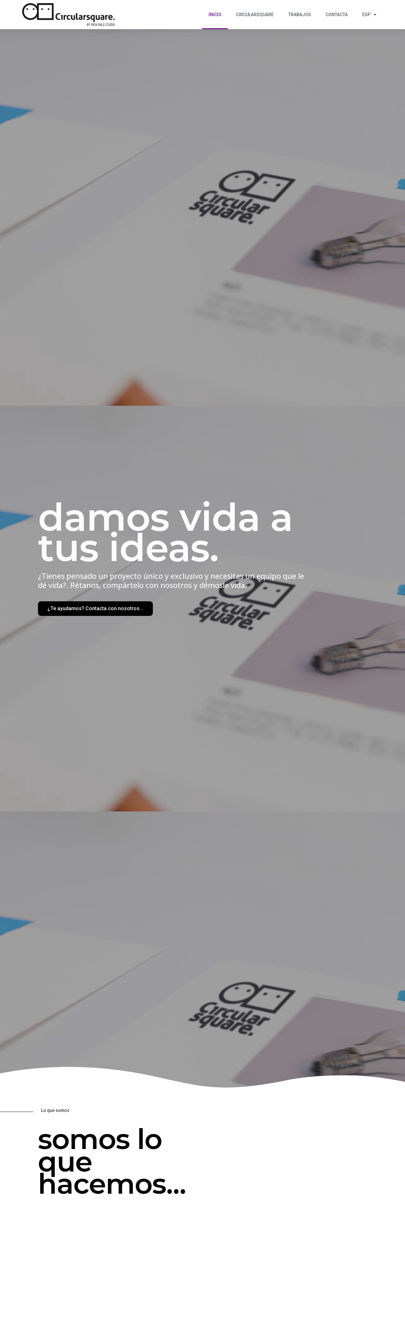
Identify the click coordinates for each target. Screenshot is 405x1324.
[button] (95, 608)
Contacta (337, 14)
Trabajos (299, 14)
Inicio (215, 14)
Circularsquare (255, 14)
